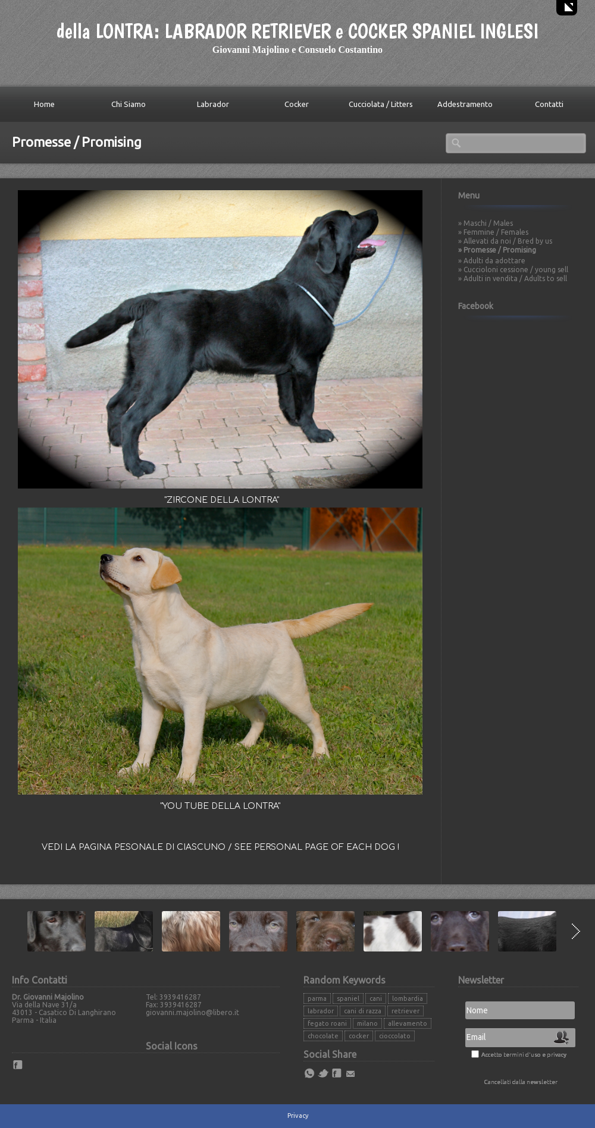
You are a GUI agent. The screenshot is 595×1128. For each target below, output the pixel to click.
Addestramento (465, 104)
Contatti (549, 104)
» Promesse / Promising (497, 250)
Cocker (296, 104)
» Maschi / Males (485, 223)
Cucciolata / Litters (381, 104)
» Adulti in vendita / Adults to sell (512, 278)
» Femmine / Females (493, 232)
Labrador (213, 104)
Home (44, 104)
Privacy (297, 1115)
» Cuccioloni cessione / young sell (513, 269)
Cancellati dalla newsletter (521, 1082)
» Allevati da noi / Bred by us (505, 241)
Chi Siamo (128, 104)
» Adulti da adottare (491, 260)
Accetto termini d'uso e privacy (523, 1054)
